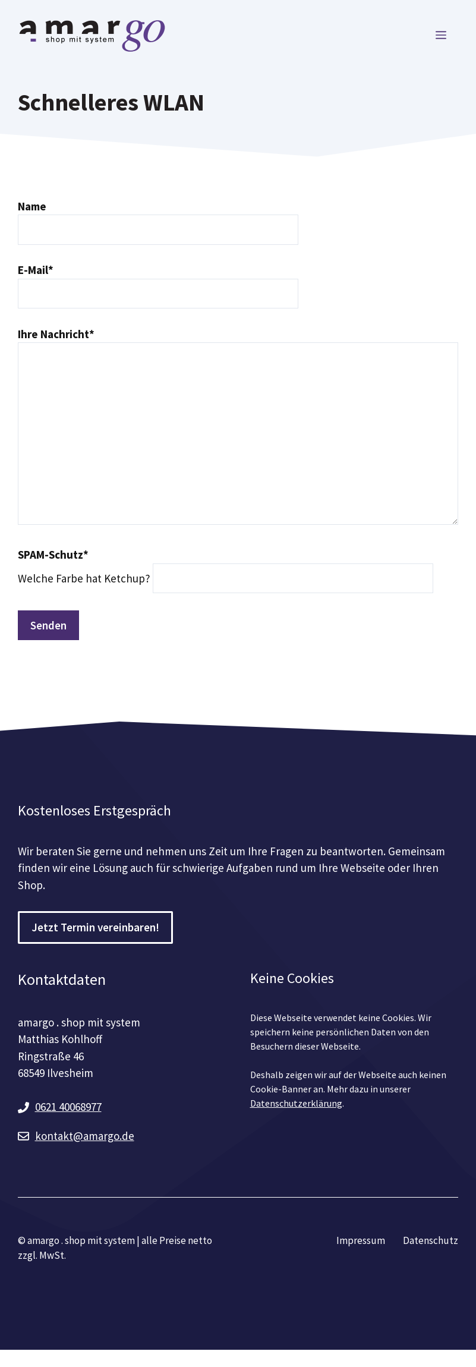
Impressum (360, 1240)
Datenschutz (430, 1240)
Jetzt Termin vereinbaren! (95, 927)
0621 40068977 (68, 1107)
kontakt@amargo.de (84, 1136)
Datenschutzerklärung (296, 1103)
